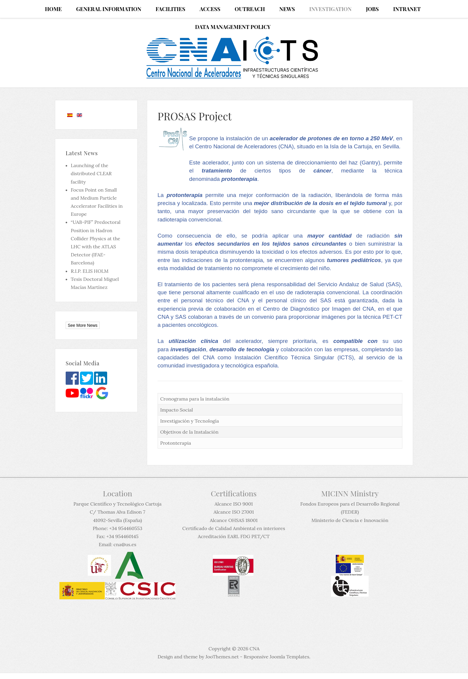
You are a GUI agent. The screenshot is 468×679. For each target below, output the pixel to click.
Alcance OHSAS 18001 (234, 520)
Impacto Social (176, 410)
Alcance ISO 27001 (233, 512)
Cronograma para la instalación (195, 399)
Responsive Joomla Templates (276, 657)
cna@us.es (124, 544)
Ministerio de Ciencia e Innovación (349, 520)
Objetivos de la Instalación (189, 432)
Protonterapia (175, 443)
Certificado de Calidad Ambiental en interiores (233, 528)
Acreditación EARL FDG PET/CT (234, 536)
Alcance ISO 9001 (234, 504)
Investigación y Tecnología (189, 421)
